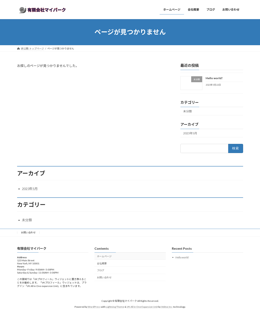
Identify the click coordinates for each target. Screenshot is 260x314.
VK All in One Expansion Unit (142, 306)
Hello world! (213, 78)
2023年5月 (190, 133)
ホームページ (104, 256)
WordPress (94, 306)
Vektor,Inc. (167, 306)
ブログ (100, 270)
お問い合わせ (28, 232)
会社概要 (102, 263)
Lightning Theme (115, 306)
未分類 (187, 111)
